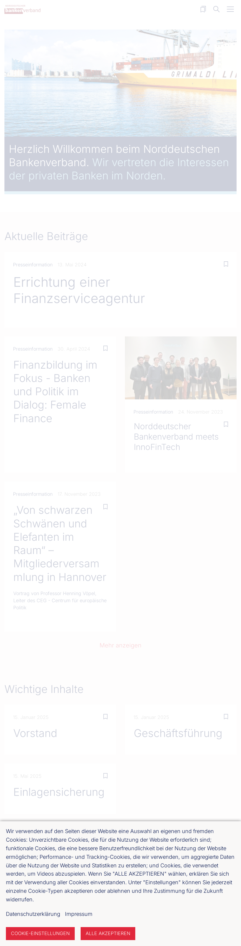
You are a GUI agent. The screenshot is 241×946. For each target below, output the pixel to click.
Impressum (78, 914)
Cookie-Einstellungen (40, 933)
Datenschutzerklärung (33, 914)
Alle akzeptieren (108, 933)
